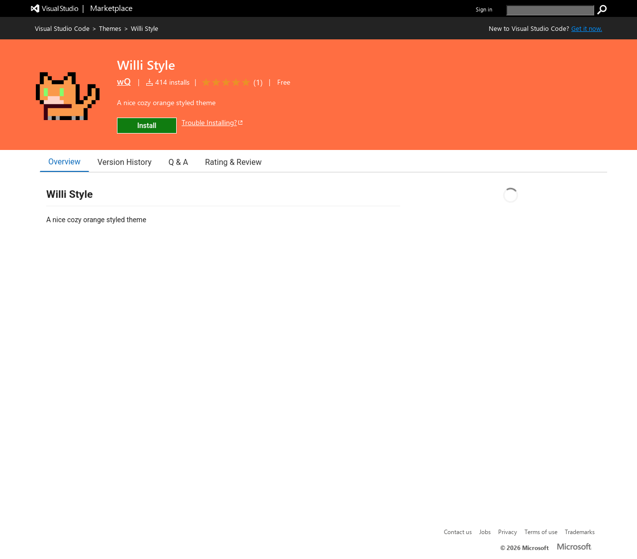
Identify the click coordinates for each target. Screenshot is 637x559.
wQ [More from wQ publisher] (124, 81)
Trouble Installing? (213, 122)
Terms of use (541, 532)
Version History (125, 162)
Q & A (178, 162)
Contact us (458, 532)
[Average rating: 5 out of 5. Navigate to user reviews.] (231, 82)
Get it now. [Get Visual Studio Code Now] (586, 28)
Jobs (485, 532)
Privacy (507, 532)
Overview (64, 161)
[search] (550, 10)
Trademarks (580, 532)
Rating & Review (233, 162)
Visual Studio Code (62, 28)
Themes (110, 28)
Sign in (484, 9)
